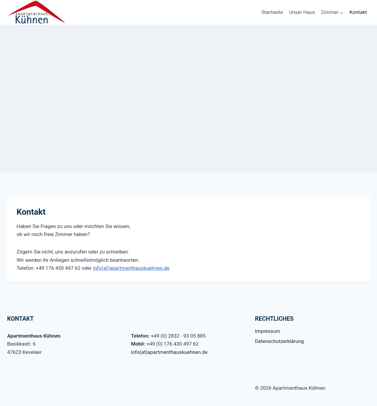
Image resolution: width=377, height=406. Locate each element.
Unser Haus (302, 12)
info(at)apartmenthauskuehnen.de (131, 268)
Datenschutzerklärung (279, 341)
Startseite (272, 12)
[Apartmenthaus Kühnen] (36, 12)
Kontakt (358, 12)
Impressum (267, 331)
